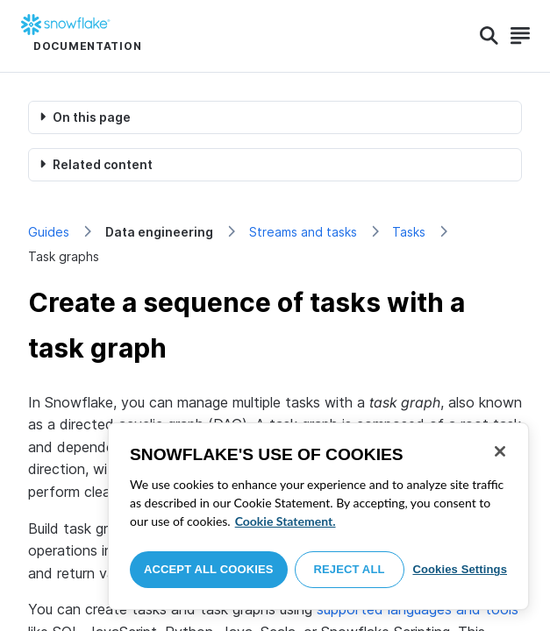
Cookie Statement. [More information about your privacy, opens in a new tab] (285, 521)
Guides (48, 231)
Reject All (349, 569)
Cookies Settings (459, 569)
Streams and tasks (303, 231)
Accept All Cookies (209, 569)
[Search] (489, 36)
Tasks (408, 231)
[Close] (500, 451)
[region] (318, 516)
